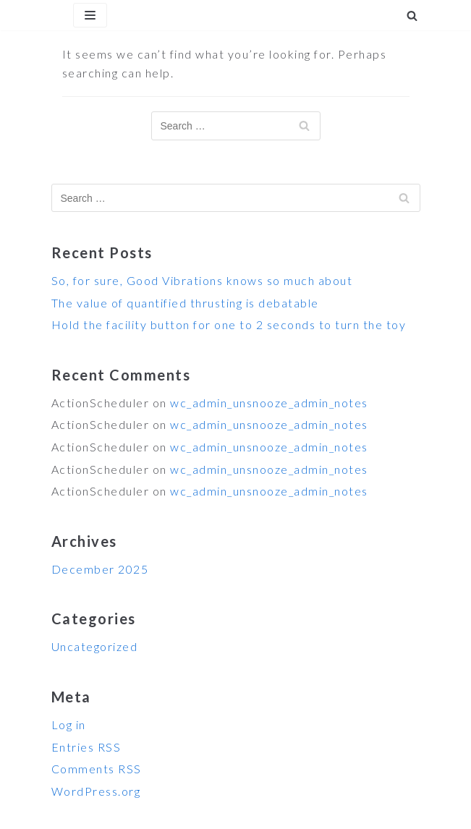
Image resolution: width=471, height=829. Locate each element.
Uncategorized (94, 646)
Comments (96, 768)
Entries (86, 747)
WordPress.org (96, 791)
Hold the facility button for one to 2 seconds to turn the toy (229, 324)
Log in (68, 724)
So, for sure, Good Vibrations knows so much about (202, 280)
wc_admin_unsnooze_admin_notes (269, 402)
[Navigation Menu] (90, 15)
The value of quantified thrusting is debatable (185, 303)
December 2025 (100, 569)
